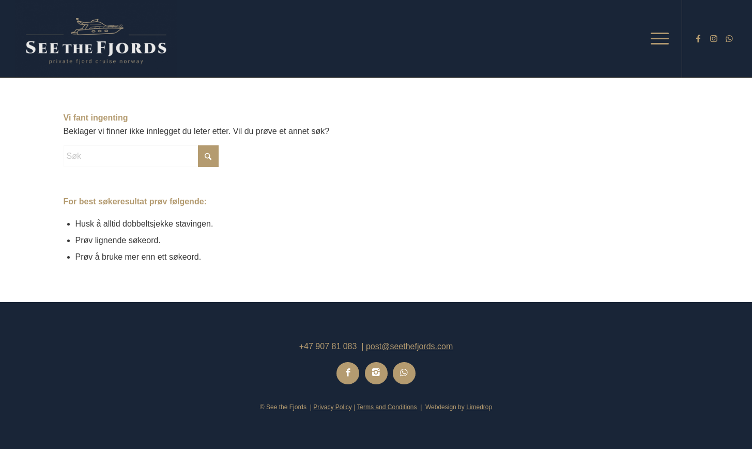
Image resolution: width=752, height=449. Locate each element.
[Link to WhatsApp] (729, 38)
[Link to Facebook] (698, 38)
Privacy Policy (332, 407)
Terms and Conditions (387, 407)
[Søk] (141, 156)
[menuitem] (656, 39)
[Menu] (656, 39)
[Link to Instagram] (714, 38)
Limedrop (479, 407)
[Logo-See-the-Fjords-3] (96, 39)
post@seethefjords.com (409, 346)
